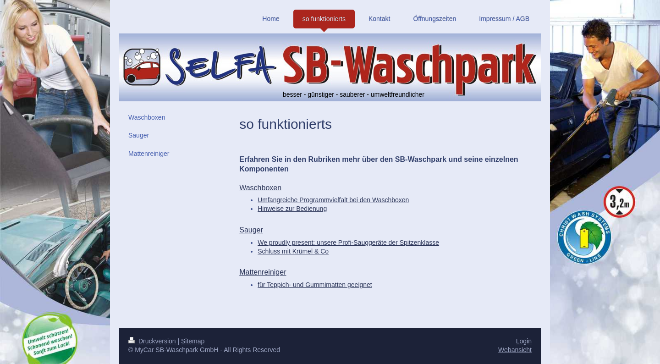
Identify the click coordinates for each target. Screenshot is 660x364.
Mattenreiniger (262, 272)
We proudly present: (348, 242)
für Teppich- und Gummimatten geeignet (315, 284)
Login (524, 341)
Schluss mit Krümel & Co (293, 251)
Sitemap (192, 341)
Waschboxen (260, 188)
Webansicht (515, 349)
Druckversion (152, 341)
